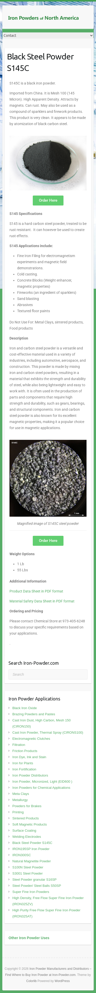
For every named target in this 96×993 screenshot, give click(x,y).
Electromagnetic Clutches (31, 739)
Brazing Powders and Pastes (33, 714)
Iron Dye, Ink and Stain (29, 757)
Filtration (18, 745)
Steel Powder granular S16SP (34, 879)
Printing (18, 812)
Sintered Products (25, 818)
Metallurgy (20, 800)
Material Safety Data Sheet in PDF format (41, 601)
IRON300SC (21, 855)
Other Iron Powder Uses (28, 938)
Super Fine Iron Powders (30, 892)
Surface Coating (24, 830)
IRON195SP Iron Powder (30, 849)
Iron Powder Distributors (30, 775)
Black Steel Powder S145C (32, 843)
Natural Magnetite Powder (31, 861)
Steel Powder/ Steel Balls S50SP (36, 886)
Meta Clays (20, 794)
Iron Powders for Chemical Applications (41, 788)
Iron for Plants (22, 763)
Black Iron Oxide (24, 708)
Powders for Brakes (26, 806)
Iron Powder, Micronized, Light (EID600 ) (42, 781)
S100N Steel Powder (27, 867)
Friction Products (24, 751)
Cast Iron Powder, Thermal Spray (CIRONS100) (47, 732)
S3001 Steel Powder (27, 873)
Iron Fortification (24, 769)
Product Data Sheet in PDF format (36, 591)
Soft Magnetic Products (29, 824)
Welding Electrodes (26, 837)
